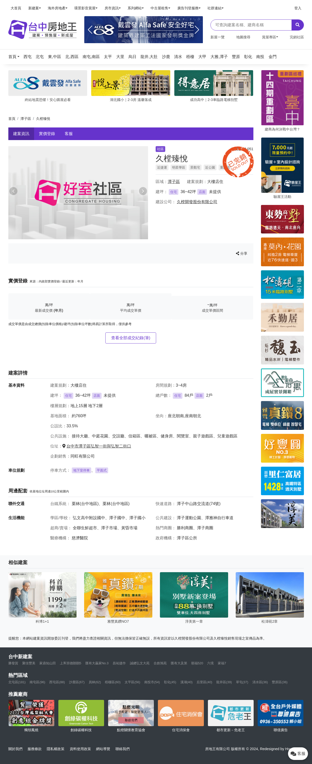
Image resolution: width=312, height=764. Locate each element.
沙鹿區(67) (77, 682)
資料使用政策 (80, 749)
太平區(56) (132, 682)
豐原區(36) (279, 682)
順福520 (197, 663)
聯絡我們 (122, 749)
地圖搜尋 (243, 37)
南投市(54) (152, 682)
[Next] (197, 29)
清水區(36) (260, 682)
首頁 (11, 119)
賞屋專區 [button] (269, 37)
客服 (69, 133)
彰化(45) (170, 682)
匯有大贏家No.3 (97, 663)
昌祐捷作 (119, 663)
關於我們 (15, 749)
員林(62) (95, 682)
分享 (241, 253)
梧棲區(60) (113, 682)
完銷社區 (297, 37)
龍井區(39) (224, 682)
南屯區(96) (37, 682)
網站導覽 (103, 749)
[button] (15, 57)
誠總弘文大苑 (140, 663)
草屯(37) (242, 682)
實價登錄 (47, 133)
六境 (210, 663)
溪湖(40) (186, 682)
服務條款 (35, 749)
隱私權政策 (55, 749)
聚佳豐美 (28, 663)
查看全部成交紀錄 (130, 338)
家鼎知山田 (47, 663)
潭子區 (25, 119)
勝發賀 (13, 663)
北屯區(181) (17, 682)
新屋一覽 (217, 37)
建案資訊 (21, 133)
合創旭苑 (160, 663)
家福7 (222, 663)
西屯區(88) (57, 682)
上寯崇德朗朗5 (70, 663)
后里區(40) (204, 682)
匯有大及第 (179, 663)
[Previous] (90, 29)
